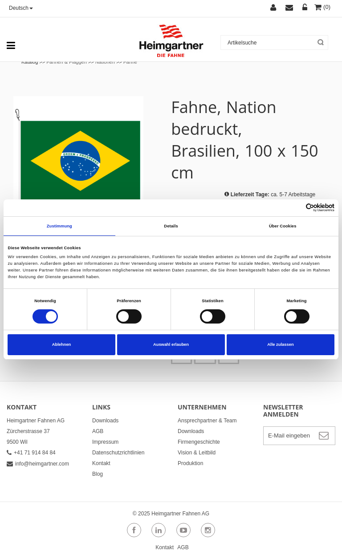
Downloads (105, 420)
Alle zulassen (280, 344)
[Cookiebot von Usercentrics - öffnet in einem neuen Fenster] (295, 207)
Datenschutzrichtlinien (118, 453)
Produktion (190, 463)
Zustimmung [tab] (59, 226)
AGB (97, 431)
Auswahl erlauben (171, 344)
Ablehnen (61, 344)
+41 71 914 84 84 (31, 453)
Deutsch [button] (21, 8)
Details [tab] (171, 226)
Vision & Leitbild (197, 453)
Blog (97, 474)
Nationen (105, 62)
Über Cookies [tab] (283, 226)
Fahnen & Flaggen (66, 62)
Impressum (105, 442)
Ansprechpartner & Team (207, 420)
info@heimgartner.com (38, 464)
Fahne (130, 62)
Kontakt (101, 463)
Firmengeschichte (199, 442)
